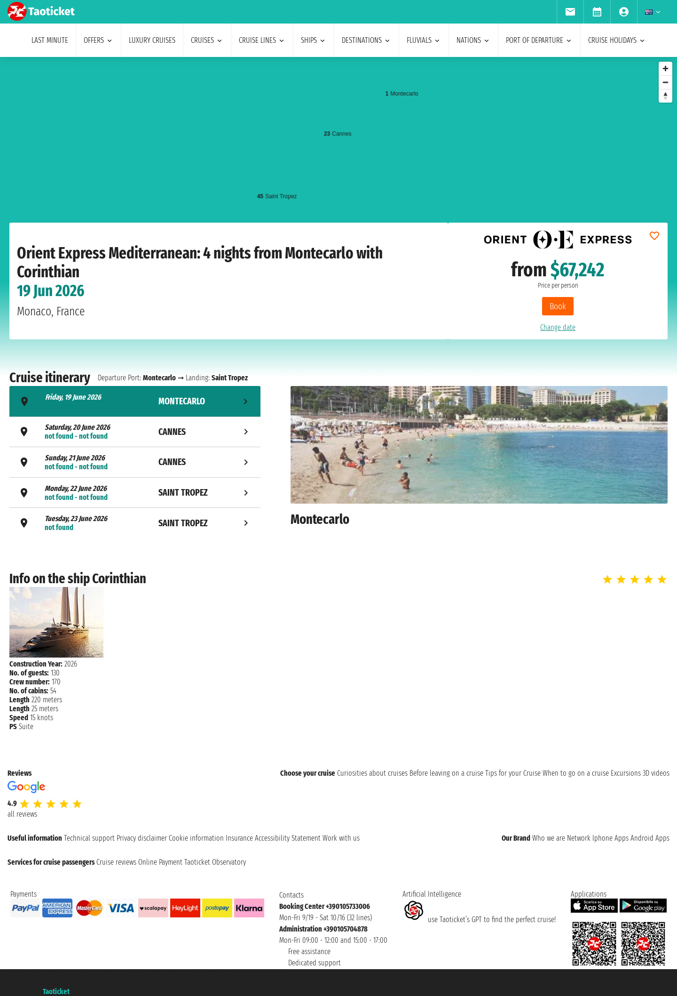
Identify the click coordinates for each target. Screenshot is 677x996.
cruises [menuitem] (207, 40)
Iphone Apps (610, 838)
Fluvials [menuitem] (424, 40)
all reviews (22, 814)
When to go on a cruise (576, 773)
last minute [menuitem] (49, 40)
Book (558, 306)
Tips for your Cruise (513, 773)
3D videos (656, 773)
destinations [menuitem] (366, 40)
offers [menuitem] (98, 40)
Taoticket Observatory (215, 862)
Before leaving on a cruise (446, 773)
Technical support (89, 838)
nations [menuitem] (473, 40)
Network (578, 838)
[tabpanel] (479, 463)
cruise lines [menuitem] (262, 40)
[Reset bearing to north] (665, 96)
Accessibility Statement (288, 838)
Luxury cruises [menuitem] (152, 40)
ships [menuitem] (313, 40)
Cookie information (196, 838)
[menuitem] (570, 12)
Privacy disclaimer (142, 838)
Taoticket (56, 991)
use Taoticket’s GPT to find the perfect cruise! (479, 919)
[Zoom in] (665, 68)
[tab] (134, 401)
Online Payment (160, 862)
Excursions (626, 773)
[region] (338, 151)
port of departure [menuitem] (539, 40)
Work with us (341, 838)
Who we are (548, 838)
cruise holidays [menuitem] (617, 40)
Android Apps (649, 838)
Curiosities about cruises (372, 773)
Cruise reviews (116, 862)
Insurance (239, 838)
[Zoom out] (665, 82)
